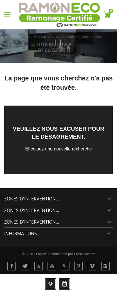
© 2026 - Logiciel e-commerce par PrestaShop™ (58, 254)
